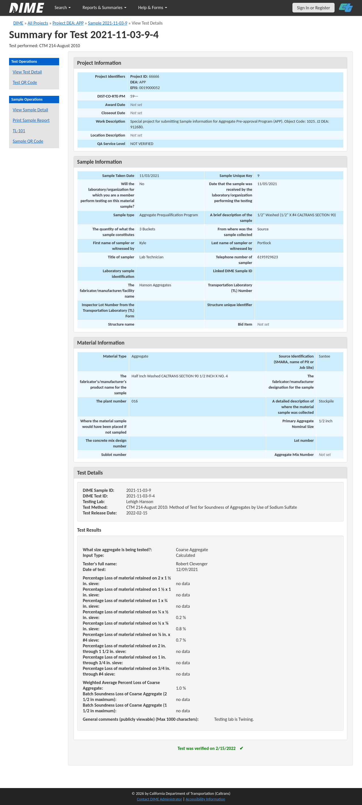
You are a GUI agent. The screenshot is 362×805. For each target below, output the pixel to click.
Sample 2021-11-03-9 (107, 23)
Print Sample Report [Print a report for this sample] (31, 120)
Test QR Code (25, 82)
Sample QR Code (28, 141)
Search (63, 7)
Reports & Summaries (104, 7)
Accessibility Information (205, 799)
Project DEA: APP (68, 23)
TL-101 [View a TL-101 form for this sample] (19, 130)
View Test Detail (27, 72)
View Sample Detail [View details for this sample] (30, 109)
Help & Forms (152, 7)
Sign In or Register (313, 7)
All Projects (38, 23)
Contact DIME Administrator (159, 799)
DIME (18, 23)
